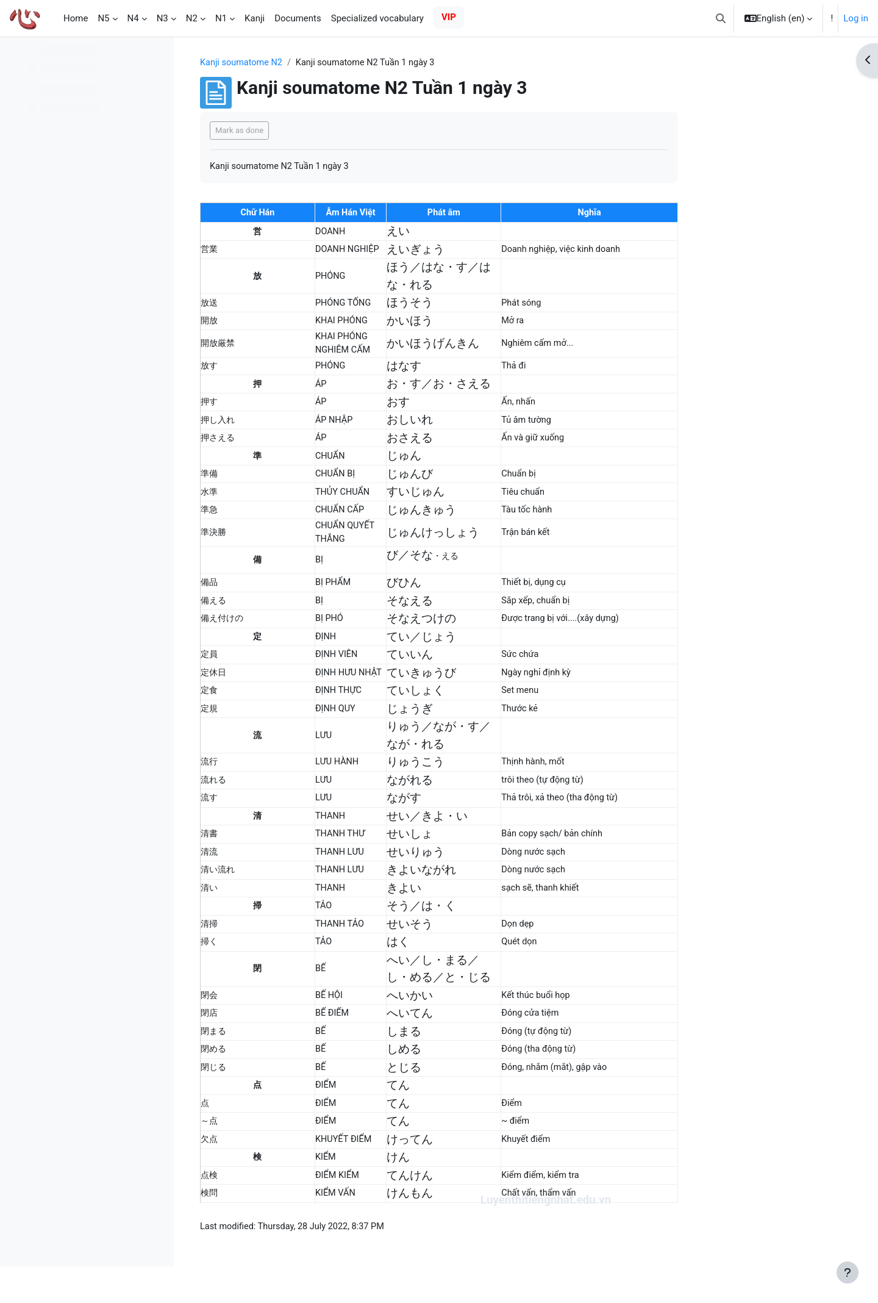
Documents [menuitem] (297, 18)
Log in (855, 18)
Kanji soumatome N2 (320, 62)
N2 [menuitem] (192, 18)
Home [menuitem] (75, 18)
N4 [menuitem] (133, 18)
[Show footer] (847, 1272)
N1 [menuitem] (221, 18)
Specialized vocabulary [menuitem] (377, 18)
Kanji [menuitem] (254, 18)
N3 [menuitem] (162, 18)
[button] (720, 18)
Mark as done (317, 130)
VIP (448, 17)
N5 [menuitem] (103, 18)
